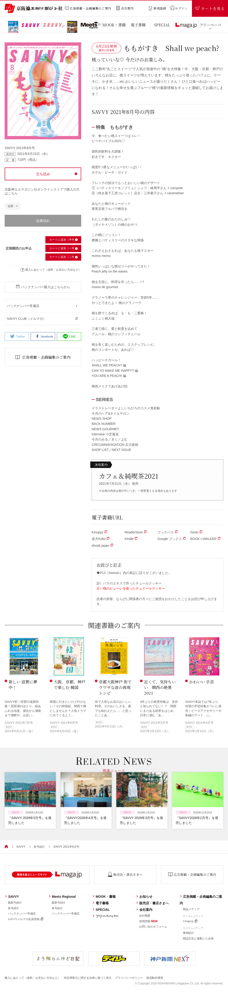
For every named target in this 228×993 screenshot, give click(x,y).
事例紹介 (188, 933)
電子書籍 (100, 903)
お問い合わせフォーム (153, 926)
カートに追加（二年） (63, 257)
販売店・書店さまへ (152, 903)
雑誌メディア (191, 909)
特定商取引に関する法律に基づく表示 (87, 977)
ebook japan (102, 545)
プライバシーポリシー (129, 977)
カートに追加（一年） (63, 248)
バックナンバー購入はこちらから (43, 287)
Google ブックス (172, 539)
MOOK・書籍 (104, 896)
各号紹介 (39, 846)
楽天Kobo (101, 539)
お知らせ (144, 896)
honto (196, 532)
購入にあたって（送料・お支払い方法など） (50, 270)
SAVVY (20, 846)
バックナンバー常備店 (22, 913)
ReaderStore (136, 532)
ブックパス (168, 532)
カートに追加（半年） (63, 239)
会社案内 (144, 909)
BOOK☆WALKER (206, 539)
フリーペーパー (105, 916)
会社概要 (144, 915)
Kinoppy (99, 532)
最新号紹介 (15, 902)
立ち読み (43, 174)
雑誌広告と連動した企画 (198, 938)
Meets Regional (62, 896)
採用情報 (148, 921)
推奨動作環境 (154, 977)
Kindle (131, 539)
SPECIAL (101, 909)
